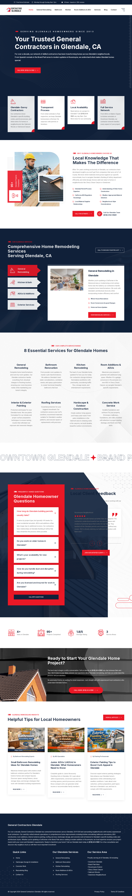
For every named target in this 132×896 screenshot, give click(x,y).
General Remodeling (44, 10)
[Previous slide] (92, 543)
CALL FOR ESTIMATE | (83, 214)
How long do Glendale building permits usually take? (35, 513)
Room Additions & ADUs (64, 870)
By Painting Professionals (99, 756)
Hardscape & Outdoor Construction (81, 405)
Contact (114, 10)
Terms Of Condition (117, 892)
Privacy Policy (99, 892)
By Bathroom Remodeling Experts (22, 756)
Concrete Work (21, 866)
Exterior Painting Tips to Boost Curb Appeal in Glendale (103, 765)
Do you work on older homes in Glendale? (31, 543)
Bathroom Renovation (63, 862)
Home (31, 10)
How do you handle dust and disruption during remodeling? (35, 571)
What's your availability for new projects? (32, 557)
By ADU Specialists (58, 756)
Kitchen (68, 10)
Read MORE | (18, 789)
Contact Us (19, 875)
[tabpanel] (86, 293)
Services (97, 10)
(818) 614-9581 (110, 215)
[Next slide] (99, 543)
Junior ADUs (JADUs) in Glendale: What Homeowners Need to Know (66, 765)
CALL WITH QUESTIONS (36, 597)
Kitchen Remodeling (63, 866)
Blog (105, 10)
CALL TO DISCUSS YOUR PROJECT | (110, 250)
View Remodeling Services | (102, 315)
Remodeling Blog (22, 870)
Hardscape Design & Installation (27, 862)
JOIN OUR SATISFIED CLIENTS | (95, 553)
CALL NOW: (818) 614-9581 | (23, 70)
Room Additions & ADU (82, 10)
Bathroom (58, 10)
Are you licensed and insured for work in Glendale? (36, 585)
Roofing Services (51, 402)
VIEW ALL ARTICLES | (114, 717)
